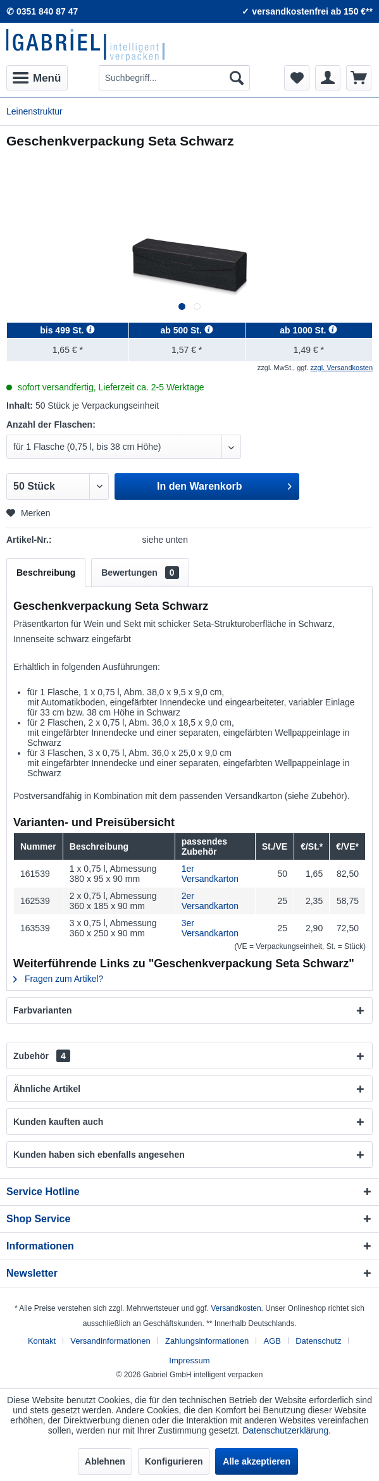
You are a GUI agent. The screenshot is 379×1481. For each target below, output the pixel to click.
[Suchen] (236, 77)
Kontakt (42, 1341)
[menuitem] (37, 77)
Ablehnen (105, 1461)
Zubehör (41, 1056)
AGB (271, 1341)
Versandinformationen (110, 1341)
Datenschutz (318, 1341)
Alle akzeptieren (256, 1461)
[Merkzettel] (296, 77)
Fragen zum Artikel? (58, 979)
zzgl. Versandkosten (342, 367)
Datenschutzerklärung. (286, 1430)
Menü (37, 76)
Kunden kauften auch (58, 1122)
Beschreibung (45, 572)
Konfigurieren (174, 1461)
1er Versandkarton (210, 874)
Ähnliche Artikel (46, 1089)
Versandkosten (236, 1308)
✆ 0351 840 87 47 (42, 11)
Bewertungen (139, 572)
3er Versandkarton (210, 928)
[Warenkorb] (358, 77)
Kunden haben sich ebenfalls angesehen (99, 1154)
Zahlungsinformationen (207, 1341)
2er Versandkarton (210, 901)
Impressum (189, 1360)
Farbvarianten (42, 1010)
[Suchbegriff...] (175, 77)
